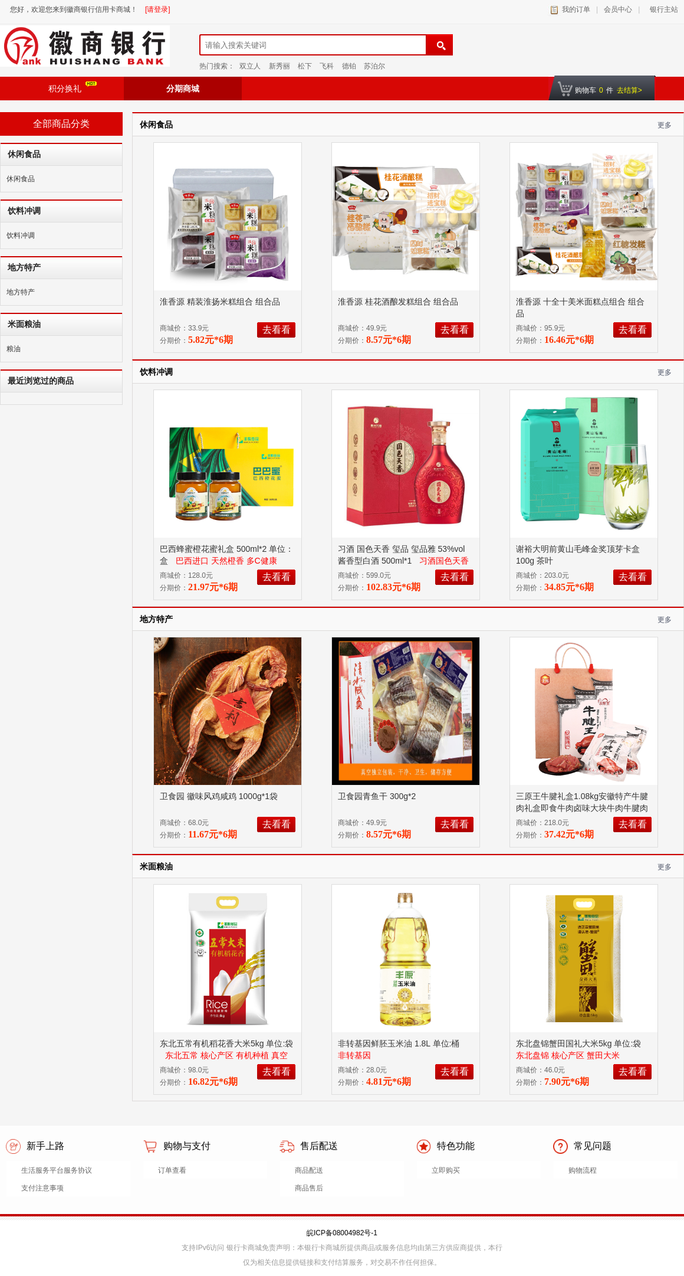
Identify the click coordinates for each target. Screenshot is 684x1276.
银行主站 (662, 9)
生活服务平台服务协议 (56, 1170)
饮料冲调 (20, 235)
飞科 (327, 66)
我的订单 (576, 9)
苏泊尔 (374, 66)
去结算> (629, 90)
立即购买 (446, 1170)
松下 (305, 66)
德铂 (349, 66)
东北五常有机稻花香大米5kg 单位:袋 (226, 1043)
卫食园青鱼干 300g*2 (378, 796)
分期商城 (182, 88)
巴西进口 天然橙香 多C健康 (226, 560)
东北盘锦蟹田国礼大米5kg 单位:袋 (579, 1043)
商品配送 (309, 1170)
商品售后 (309, 1188)
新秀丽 (279, 66)
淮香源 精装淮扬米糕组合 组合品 (221, 301)
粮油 (13, 349)
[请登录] (157, 9)
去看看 (276, 330)
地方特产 (20, 292)
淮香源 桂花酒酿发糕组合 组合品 (399, 301)
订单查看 (172, 1170)
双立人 (250, 66)
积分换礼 (72, 87)
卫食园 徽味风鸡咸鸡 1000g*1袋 (220, 796)
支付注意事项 (42, 1188)
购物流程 (582, 1170)
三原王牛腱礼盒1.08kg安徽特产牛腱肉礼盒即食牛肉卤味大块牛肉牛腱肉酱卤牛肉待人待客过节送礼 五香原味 (583, 808)
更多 (664, 125)
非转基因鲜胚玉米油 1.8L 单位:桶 (400, 1043)
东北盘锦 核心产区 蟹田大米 (568, 1055)
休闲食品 (20, 179)
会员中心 (618, 9)
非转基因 (354, 1055)
